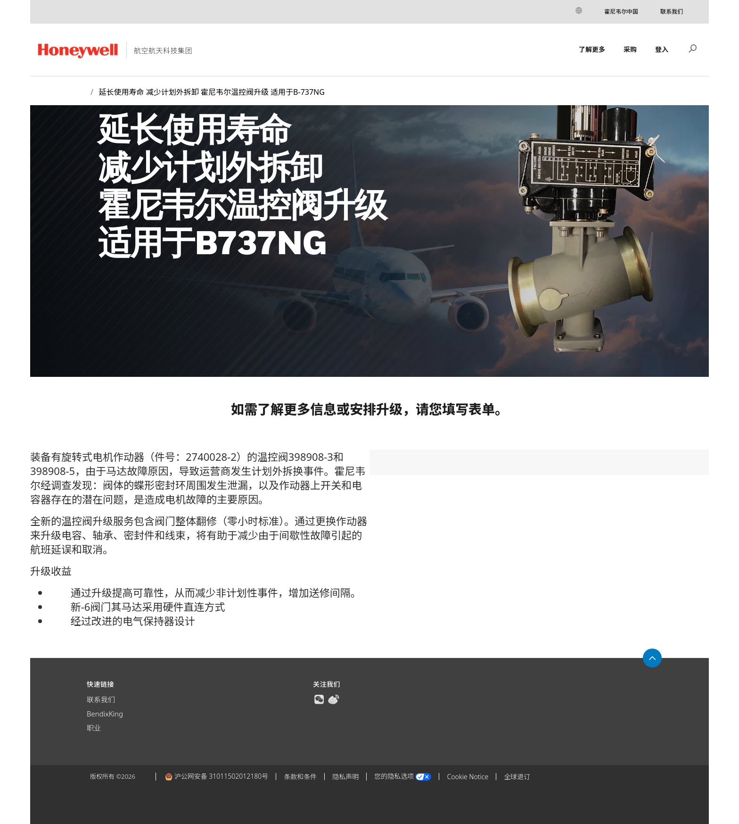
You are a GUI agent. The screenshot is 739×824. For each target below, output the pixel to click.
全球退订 (517, 776)
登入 (661, 49)
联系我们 (671, 12)
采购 (630, 49)
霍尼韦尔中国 (621, 12)
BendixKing (105, 713)
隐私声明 (345, 776)
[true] (319, 698)
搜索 (692, 48)
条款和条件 (300, 776)
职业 (94, 727)
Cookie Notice (467, 776)
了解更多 (592, 49)
